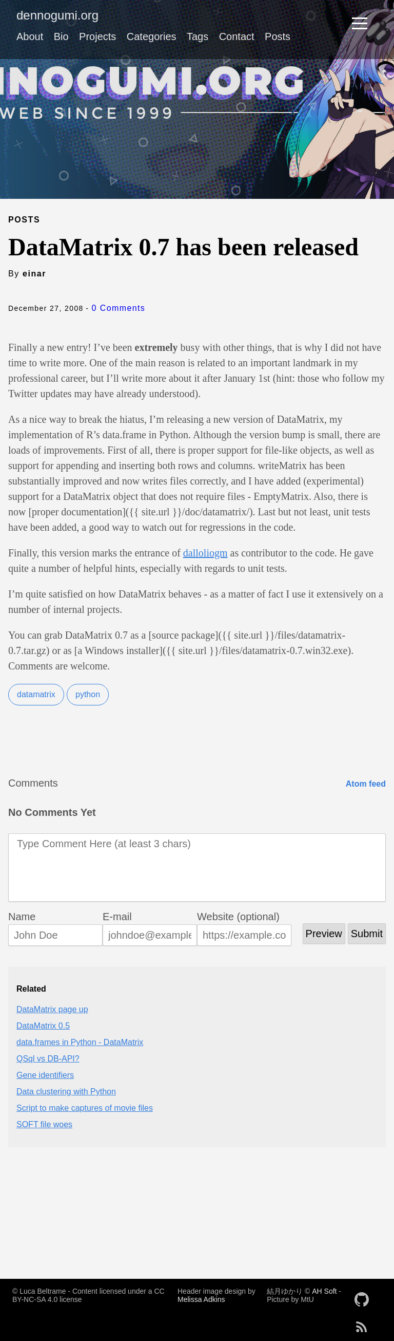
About (29, 36)
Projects (97, 36)
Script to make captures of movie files (84, 1108)
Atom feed (366, 783)
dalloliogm (205, 552)
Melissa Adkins (201, 1299)
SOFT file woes (44, 1124)
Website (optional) (238, 916)
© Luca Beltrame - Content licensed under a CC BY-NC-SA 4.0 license (88, 1295)
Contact (236, 36)
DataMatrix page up (52, 1009)
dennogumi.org (57, 15)
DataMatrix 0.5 (43, 1025)
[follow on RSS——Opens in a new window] (364, 1323)
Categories (151, 36)
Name (21, 916)
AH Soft (324, 1291)
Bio (61, 36)
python (87, 694)
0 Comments (119, 308)
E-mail (117, 916)
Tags (197, 36)
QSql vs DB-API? (48, 1058)
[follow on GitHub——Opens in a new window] (364, 1296)
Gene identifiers (45, 1075)
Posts (277, 36)
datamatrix (36, 694)
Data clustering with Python (66, 1091)
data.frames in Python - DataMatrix (79, 1042)
